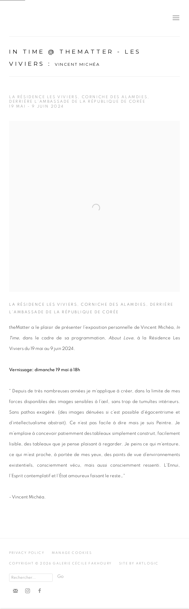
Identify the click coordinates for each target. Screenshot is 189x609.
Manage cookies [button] (72, 552)
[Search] (31, 578)
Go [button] (60, 576)
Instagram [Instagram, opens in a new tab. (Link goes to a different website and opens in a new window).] (27, 591)
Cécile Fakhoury (45, 18)
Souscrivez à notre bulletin (15, 591)
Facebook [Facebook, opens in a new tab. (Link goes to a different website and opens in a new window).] (39, 591)
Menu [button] (175, 18)
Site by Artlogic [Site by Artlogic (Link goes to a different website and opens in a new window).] (138, 563)
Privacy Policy (27, 552)
